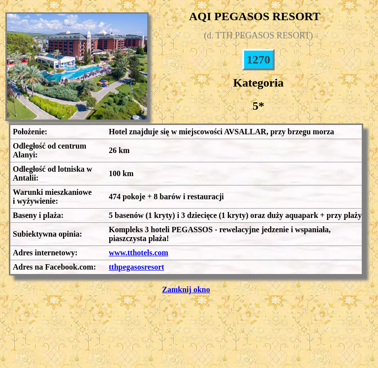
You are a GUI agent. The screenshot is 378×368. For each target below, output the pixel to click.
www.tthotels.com (138, 252)
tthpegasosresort (136, 267)
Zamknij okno (186, 289)
